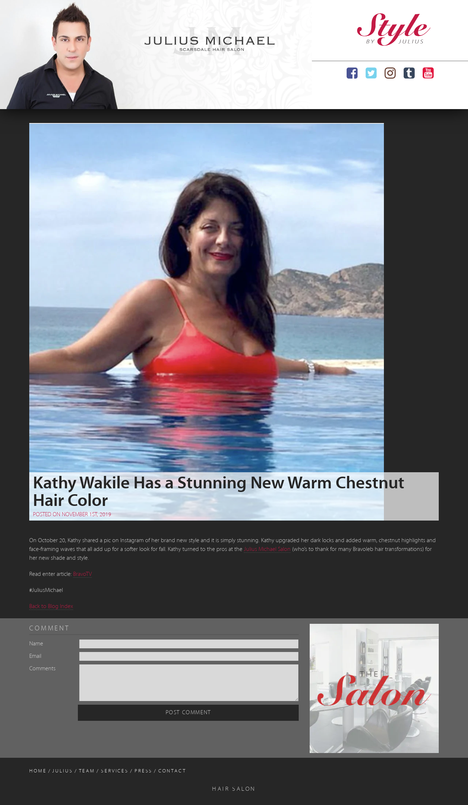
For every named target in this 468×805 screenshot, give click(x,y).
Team (87, 771)
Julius (62, 771)
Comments (42, 669)
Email (35, 656)
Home (38, 771)
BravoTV (82, 574)
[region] (156, 54)
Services (115, 771)
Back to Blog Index (51, 607)
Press (143, 771)
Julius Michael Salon (267, 549)
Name (36, 644)
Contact (172, 771)
